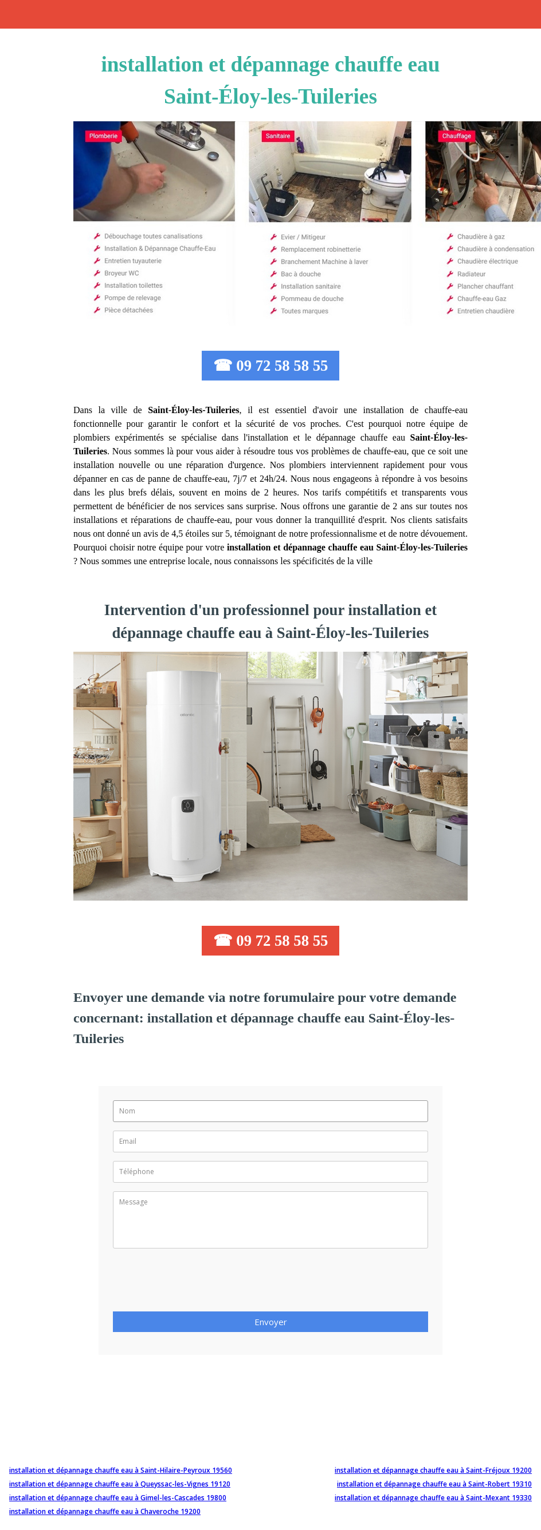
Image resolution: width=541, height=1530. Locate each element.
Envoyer (270, 1321)
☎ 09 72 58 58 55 (270, 365)
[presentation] (200, 1283)
